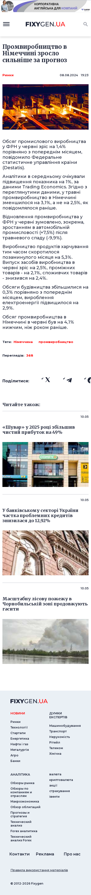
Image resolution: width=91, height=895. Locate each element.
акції (53, 785)
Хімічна (55, 753)
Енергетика (19, 738)
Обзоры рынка (22, 783)
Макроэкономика (24, 801)
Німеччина (23, 342)
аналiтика (20, 774)
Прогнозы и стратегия (20, 814)
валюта (55, 774)
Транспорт (58, 731)
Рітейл (54, 742)
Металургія (19, 750)
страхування (59, 791)
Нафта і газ (19, 744)
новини (17, 713)
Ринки (8, 75)
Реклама (45, 854)
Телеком (56, 748)
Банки (15, 761)
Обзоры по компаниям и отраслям (21, 792)
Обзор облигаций (25, 807)
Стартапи (18, 733)
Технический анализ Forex (21, 838)
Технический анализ (21, 823)
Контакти (19, 854)
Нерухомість (59, 737)
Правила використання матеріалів (39, 870)
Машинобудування (65, 726)
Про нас (72, 854)
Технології (19, 727)
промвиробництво (56, 342)
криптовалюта (61, 780)
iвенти (54, 796)
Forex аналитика (23, 831)
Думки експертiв (58, 715)
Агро (14, 755)
